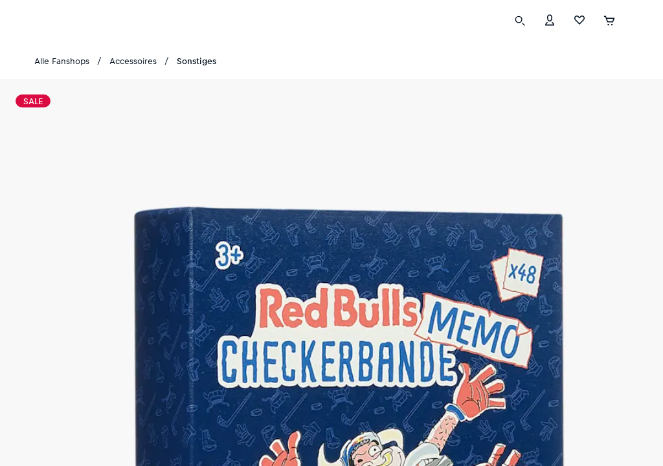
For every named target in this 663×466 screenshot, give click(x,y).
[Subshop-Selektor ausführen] (631, 19)
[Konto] (550, 19)
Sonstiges (196, 60)
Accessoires (133, 60)
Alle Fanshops (61, 60)
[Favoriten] (579, 19)
